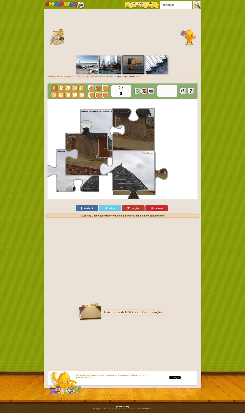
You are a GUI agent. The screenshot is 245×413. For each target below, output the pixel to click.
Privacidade (122, 406)
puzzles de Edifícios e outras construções (137, 312)
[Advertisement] (122, 32)
